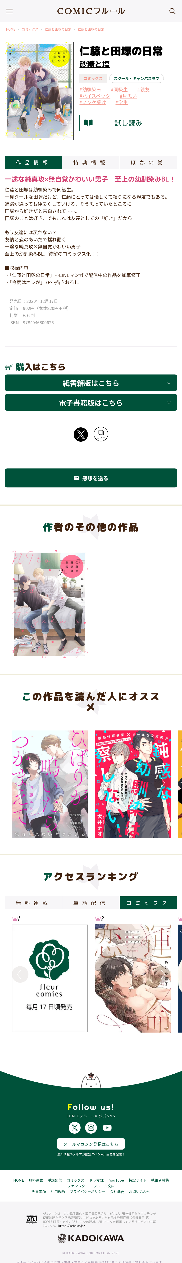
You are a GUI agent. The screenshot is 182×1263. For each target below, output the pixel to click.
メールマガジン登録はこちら (91, 1126)
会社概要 (117, 1174)
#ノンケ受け (92, 102)
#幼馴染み (90, 89)
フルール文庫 (104, 1168)
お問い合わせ (139, 1174)
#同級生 (119, 89)
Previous (20, 782)
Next (162, 782)
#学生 (121, 102)
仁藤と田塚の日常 (58, 29)
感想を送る (91, 478)
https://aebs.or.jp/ (71, 1208)
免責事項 (39, 1174)
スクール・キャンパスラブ (136, 78)
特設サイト (137, 1162)
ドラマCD (97, 1162)
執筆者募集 (160, 1162)
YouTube (116, 1162)
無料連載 (36, 1162)
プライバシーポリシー (87, 1174)
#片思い (128, 95)
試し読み (113, 123)
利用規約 (58, 1174)
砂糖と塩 (94, 64)
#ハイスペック (94, 95)
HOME (10, 29)
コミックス (30, 29)
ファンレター (78, 1168)
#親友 (143, 89)
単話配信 (55, 1162)
